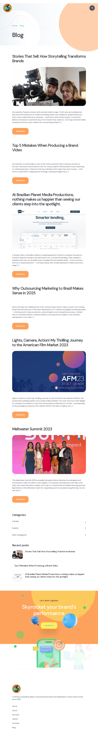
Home (14, 26)
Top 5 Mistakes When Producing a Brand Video (45, 147)
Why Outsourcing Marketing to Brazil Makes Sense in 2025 (47, 290)
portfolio (15, 723)
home (14, 706)
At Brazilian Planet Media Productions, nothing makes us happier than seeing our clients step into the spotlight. (46, 199)
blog (14, 727)
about (14, 710)
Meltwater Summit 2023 (32, 429)
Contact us (49, 625)
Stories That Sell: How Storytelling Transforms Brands (49, 58)
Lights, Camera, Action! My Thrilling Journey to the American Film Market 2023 (47, 342)
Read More (20, 131)
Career (15, 521)
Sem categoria (19, 535)
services (15, 715)
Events (15, 528)
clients (15, 719)
